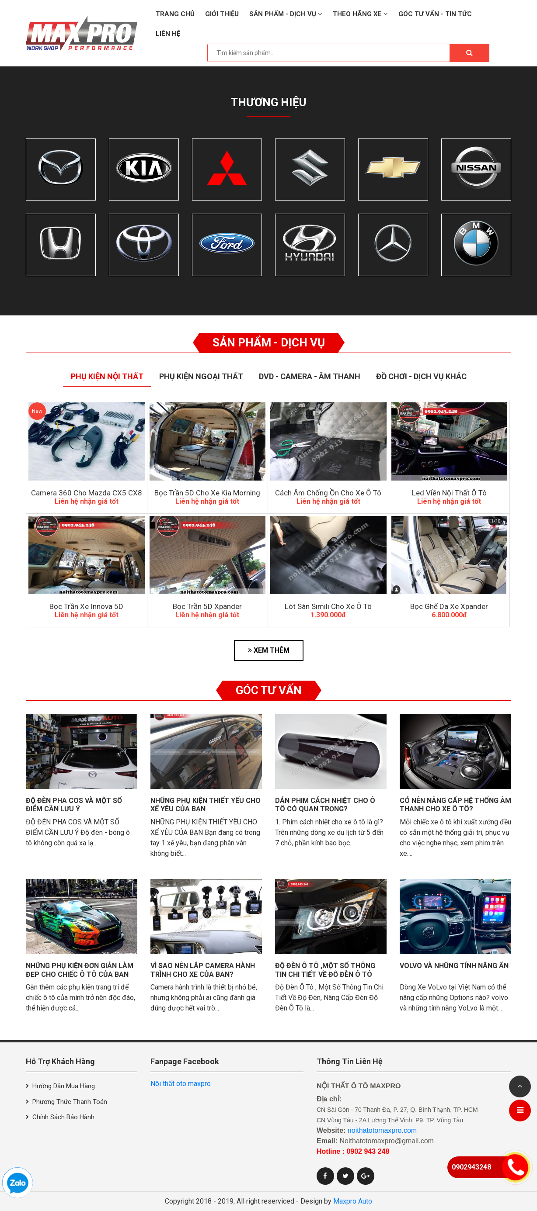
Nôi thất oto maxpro (180, 1084)
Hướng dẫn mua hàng (63, 1086)
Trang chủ (175, 14)
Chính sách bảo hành (63, 1117)
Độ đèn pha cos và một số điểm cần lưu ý (74, 804)
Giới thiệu (222, 14)
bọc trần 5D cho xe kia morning (207, 492)
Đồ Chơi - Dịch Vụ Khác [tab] (421, 376)
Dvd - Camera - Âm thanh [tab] (309, 376)
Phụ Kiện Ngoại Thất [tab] (201, 376)
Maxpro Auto (352, 1201)
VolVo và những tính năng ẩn (454, 966)
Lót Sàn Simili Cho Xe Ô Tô (328, 606)
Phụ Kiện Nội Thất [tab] (107, 376)
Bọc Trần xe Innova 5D (86, 606)
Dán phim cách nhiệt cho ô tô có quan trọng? (325, 804)
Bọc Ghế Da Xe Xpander (449, 606)
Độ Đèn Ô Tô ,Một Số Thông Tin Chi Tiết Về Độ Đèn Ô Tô (325, 970)
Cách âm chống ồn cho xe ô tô (328, 492)
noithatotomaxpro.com (382, 1130)
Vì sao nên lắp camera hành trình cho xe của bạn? (202, 970)
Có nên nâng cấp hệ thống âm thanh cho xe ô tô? (455, 804)
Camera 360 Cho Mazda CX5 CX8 (86, 492)
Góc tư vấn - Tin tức (435, 14)
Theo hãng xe (360, 14)
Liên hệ (168, 34)
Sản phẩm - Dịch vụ (285, 14)
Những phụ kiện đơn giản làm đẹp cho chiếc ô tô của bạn (79, 970)
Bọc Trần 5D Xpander (207, 606)
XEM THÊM (268, 650)
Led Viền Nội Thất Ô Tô (449, 492)
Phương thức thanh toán (69, 1102)
